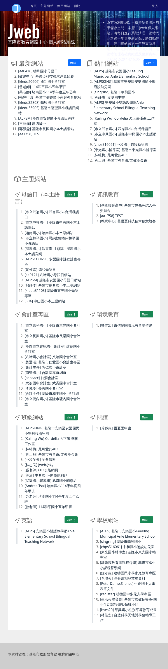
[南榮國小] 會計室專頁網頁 (45, 372)
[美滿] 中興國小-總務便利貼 (45, 475)
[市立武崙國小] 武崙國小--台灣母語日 (123, 128)
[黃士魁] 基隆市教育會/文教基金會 (120, 160)
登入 (155, 5)
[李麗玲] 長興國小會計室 (43, 388)
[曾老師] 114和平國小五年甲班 (42, 86)
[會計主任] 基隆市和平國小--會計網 (51, 393)
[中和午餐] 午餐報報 (40, 459)
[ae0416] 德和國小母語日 (38, 71)
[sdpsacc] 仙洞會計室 (41, 377)
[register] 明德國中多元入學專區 (125, 594)
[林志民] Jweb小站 (38, 464)
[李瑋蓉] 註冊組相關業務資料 (122, 578)
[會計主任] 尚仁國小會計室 (45, 367)
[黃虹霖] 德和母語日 (40, 269)
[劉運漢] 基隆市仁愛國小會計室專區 (52, 362)
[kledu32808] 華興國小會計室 (41, 102)
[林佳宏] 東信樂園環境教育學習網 (126, 325)
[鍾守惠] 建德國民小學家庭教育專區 (128, 573)
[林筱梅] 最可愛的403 (110, 155)
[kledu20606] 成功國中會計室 (41, 81)
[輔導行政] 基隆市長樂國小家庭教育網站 (49, 97)
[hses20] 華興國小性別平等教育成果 (128, 609)
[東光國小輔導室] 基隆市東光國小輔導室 (125, 149)
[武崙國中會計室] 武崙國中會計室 (50, 383)
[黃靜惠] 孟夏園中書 (109, 97)
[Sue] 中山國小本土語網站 (44, 301)
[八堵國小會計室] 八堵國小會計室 (50, 356)
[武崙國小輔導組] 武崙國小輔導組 (50, 480)
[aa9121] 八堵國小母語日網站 (47, 274)
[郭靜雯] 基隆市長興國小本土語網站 (46, 128)
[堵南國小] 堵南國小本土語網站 (48, 232)
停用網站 (63, 5)
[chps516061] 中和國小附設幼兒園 (121, 144)
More (74, 62)
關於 (77, 5)
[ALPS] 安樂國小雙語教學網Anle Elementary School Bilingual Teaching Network (124, 107)
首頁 (33, 5)
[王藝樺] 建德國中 (32, 123)
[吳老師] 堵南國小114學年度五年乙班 (47, 92)
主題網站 (46, 5)
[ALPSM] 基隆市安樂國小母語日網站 (46, 118)
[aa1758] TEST (29, 134)
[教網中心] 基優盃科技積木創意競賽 (46, 76)
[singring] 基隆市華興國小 (114, 92)
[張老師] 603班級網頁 (41, 470)
